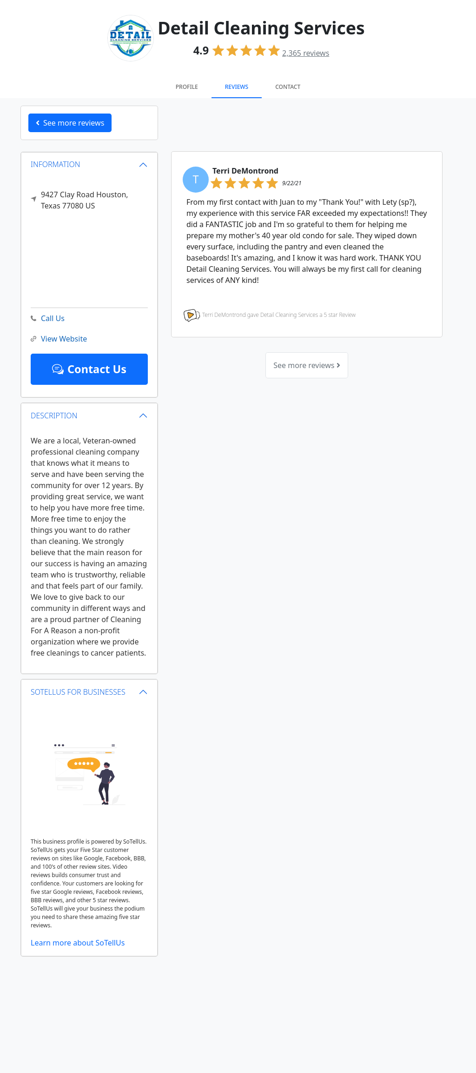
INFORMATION (55, 164)
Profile (187, 87)
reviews (305, 53)
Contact (287, 87)
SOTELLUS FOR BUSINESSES (78, 692)
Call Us (48, 318)
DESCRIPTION (54, 415)
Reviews (236, 87)
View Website (59, 339)
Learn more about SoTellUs (78, 943)
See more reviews (306, 365)
